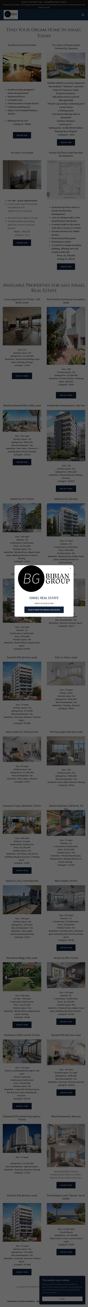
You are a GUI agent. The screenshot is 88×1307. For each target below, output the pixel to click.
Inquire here (22, 462)
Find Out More (66, 489)
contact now (22, 1025)
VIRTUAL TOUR (66, 1022)
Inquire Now (22, 135)
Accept (62, 1299)
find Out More (22, 376)
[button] (83, 14)
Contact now (22, 870)
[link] (11, 14)
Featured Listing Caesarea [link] (21, 1301)
